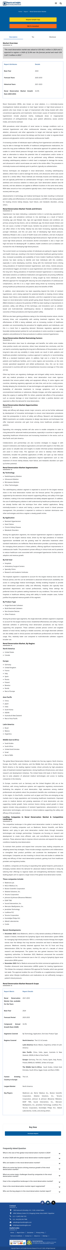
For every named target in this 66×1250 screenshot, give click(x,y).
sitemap (44, 1236)
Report (26, 11)
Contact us (28, 1236)
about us (37, 1236)
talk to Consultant (33, 26)
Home (20, 11)
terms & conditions (16, 1236)
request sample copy (33, 19)
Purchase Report (33, 1133)
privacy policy (40, 1232)
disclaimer (30, 1232)
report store (20, 1232)
